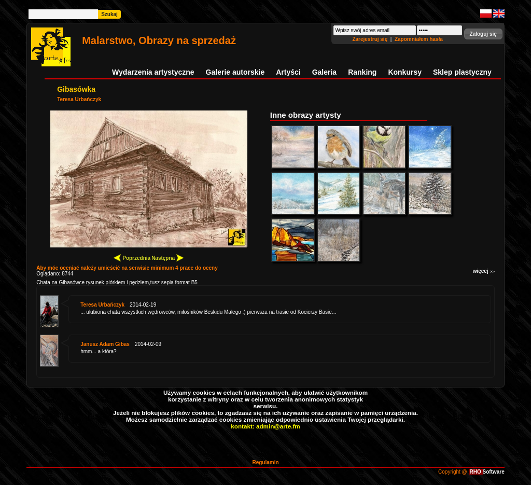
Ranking (362, 72)
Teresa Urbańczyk (79, 99)
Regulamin (265, 462)
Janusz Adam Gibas (105, 344)
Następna (167, 257)
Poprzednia (132, 257)
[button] (483, 34)
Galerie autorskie (235, 72)
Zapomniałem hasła (419, 39)
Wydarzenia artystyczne (153, 72)
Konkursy (405, 72)
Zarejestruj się (370, 39)
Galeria (324, 72)
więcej (484, 271)
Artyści (288, 72)
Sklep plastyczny (462, 72)
